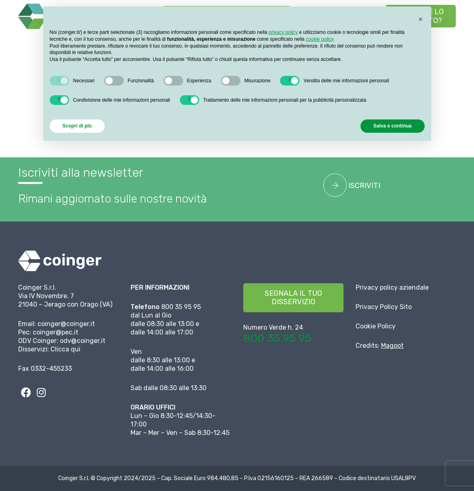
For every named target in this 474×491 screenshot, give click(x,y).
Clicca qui (65, 349)
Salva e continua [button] (392, 126)
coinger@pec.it (55, 332)
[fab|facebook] (26, 392)
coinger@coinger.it (66, 324)
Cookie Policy (376, 326)
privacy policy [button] (283, 32)
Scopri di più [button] (77, 126)
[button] (449, 42)
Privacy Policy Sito (384, 307)
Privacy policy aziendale (392, 287)
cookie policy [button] (319, 39)
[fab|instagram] (41, 392)
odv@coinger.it (82, 341)
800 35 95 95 (277, 338)
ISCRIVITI (351, 185)
